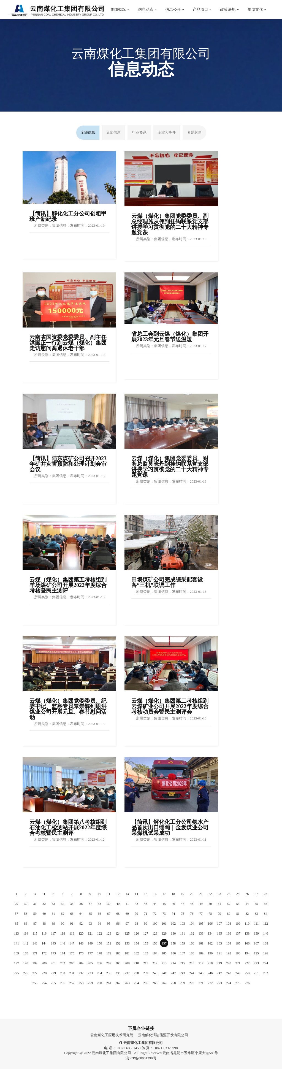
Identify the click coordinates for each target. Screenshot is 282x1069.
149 (90, 943)
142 (25, 943)
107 (219, 923)
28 (265, 894)
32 (44, 904)
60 (44, 914)
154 (136, 943)
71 (145, 914)
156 (154, 943)
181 (127, 953)
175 (71, 953)
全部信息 (88, 132)
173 (53, 953)
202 (62, 963)
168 (265, 943)
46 (173, 904)
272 (210, 983)
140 (265, 933)
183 (145, 953)
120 (80, 933)
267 (164, 983)
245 (201, 973)
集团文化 (257, 6)
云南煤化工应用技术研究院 (111, 1035)
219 (219, 963)
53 (238, 904)
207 (108, 963)
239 (145, 973)
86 (25, 923)
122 (99, 933)
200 (44, 963)
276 (247, 983)
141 (16, 943)
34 (62, 904)
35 (72, 904)
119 (71, 933)
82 (247, 914)
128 (154, 933)
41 (127, 904)
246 (210, 973)
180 (117, 953)
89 (53, 923)
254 (44, 983)
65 (90, 914)
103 (182, 923)
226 (25, 973)
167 (256, 943)
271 (201, 983)
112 (265, 923)
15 (145, 894)
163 (219, 943)
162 (210, 943)
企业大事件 (167, 132)
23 (219, 894)
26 (247, 894)
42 (136, 904)
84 (265, 914)
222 (247, 963)
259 (90, 983)
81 (238, 914)
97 (127, 923)
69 (127, 914)
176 (80, 953)
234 (99, 973)
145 (53, 943)
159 (182, 943)
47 (182, 904)
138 (247, 933)
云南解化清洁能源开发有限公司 (163, 1035)
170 (25, 953)
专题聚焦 (194, 132)
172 (44, 953)
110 (247, 923)
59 (35, 914)
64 (81, 914)
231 (71, 973)
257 (71, 983)
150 (99, 943)
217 (201, 963)
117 (53, 933)
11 (108, 894)
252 (265, 973)
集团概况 (120, 6)
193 (237, 953)
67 (108, 914)
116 (44, 933)
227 (34, 973)
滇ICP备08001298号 (141, 1058)
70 (136, 914)
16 (154, 894)
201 (53, 963)
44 (154, 904)
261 (108, 983)
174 (62, 953)
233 (90, 973)
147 (71, 943)
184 (154, 953)
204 (80, 963)
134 (210, 933)
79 (219, 914)
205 (90, 963)
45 (164, 904)
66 (99, 914)
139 (256, 933)
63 (72, 914)
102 (173, 923)
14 (136, 894)
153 (127, 943)
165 (237, 943)
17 (164, 894)
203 (71, 963)
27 (256, 894)
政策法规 (229, 6)
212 (154, 963)
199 (34, 963)
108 (228, 923)
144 (44, 943)
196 (265, 953)
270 (191, 983)
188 (191, 953)
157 (164, 943)
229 (53, 973)
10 (99, 894)
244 (191, 973)
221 (237, 963)
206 (99, 963)
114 (25, 933)
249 (237, 973)
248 (228, 973)
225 (16, 973)
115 (34, 933)
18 (173, 894)
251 (256, 973)
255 (53, 983)
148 (80, 943)
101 (164, 923)
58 (25, 914)
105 (201, 923)
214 (173, 963)
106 (210, 923)
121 (90, 933)
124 (117, 933)
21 (201, 894)
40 (118, 904)
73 (164, 914)
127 (145, 933)
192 (228, 953)
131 (182, 933)
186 (173, 953)
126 (136, 933)
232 (80, 973)
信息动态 (147, 6)
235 (108, 973)
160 (191, 943)
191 (219, 953)
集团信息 (113, 132)
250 (247, 973)
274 (228, 983)
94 (99, 923)
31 (35, 904)
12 (118, 894)
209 (127, 963)
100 (154, 923)
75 (182, 914)
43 (145, 904)
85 (16, 923)
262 (117, 983)
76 (191, 914)
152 (117, 943)
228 (44, 973)
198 (25, 963)
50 (210, 904)
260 (99, 983)
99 (145, 923)
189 (201, 953)
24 (228, 894)
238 (136, 973)
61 (53, 914)
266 (154, 983)
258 (80, 983)
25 (238, 894)
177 (90, 953)
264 (136, 983)
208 (117, 963)
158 (173, 943)
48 (191, 904)
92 (81, 923)
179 (108, 953)
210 (136, 963)
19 (182, 894)
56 (265, 904)
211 (145, 963)
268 (173, 983)
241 (164, 973)
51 (219, 904)
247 (219, 973)
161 (201, 943)
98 (136, 923)
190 (210, 953)
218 (210, 963)
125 (127, 933)
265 (145, 983)
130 (173, 933)
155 (145, 943)
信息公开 (174, 6)
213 (164, 963)
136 (228, 933)
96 (118, 923)
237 (127, 973)
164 (228, 943)
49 (201, 904)
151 (108, 943)
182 (136, 953)
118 (62, 933)
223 (256, 963)
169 (16, 953)
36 (81, 904)
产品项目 (202, 6)
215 (182, 963)
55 (256, 904)
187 (182, 953)
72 (154, 914)
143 (34, 943)
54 (247, 904)
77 (201, 914)
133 (201, 933)
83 (256, 914)
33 (53, 904)
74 (173, 914)
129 (164, 933)
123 (108, 933)
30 (25, 904)
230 (62, 973)
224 (265, 963)
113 (16, 933)
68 (118, 914)
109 (237, 923)
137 (237, 933)
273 (219, 983)
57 (16, 914)
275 (237, 983)
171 (34, 953)
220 (228, 963)
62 (62, 914)
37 (90, 904)
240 (154, 973)
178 (99, 953)
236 (117, 973)
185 (164, 953)
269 (182, 983)
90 (62, 923)
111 (256, 923)
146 (62, 943)
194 (247, 953)
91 (72, 923)
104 (191, 923)
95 (108, 923)
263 (127, 983)
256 (62, 983)
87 (35, 923)
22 (210, 894)
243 (182, 973)
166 (247, 943)
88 (44, 923)
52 (228, 904)
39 (108, 904)
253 (34, 983)
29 (16, 904)
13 (127, 894)
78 (210, 914)
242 (173, 973)
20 (191, 894)
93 (90, 923)
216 (191, 963)
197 (16, 963)
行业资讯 (139, 132)
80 (228, 914)
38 (99, 904)
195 (256, 953)
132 (191, 933)
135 (219, 933)
